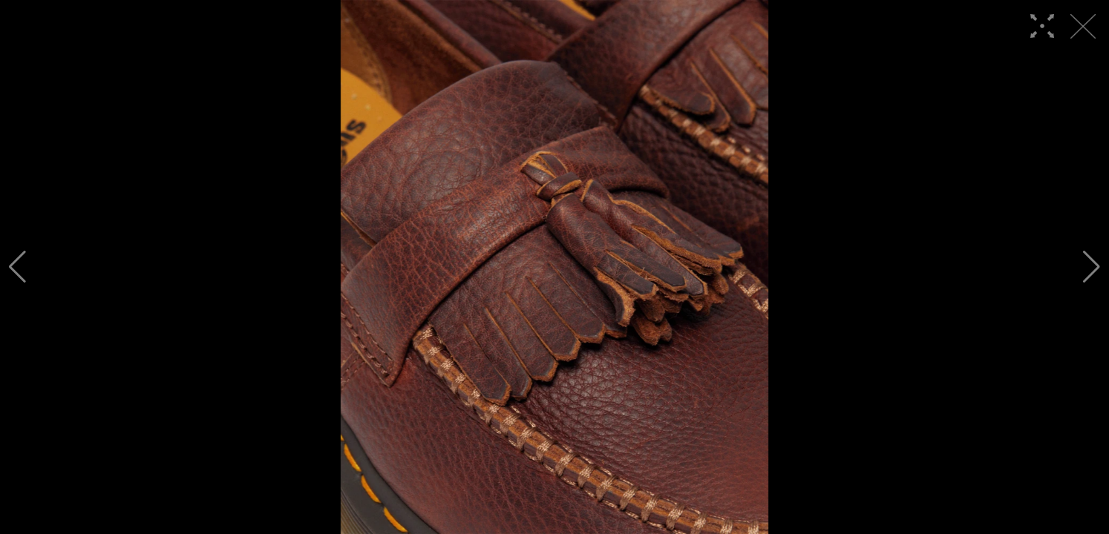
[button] (17, 267)
